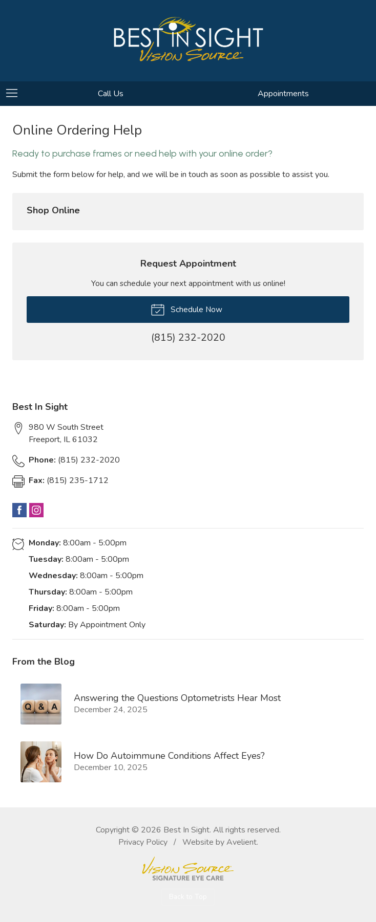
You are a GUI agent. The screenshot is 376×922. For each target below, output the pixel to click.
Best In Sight (186, 830)
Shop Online (53, 210)
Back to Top (188, 897)
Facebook (19, 510)
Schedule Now (186, 309)
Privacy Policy (143, 842)
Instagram (36, 510)
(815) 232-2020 (74, 460)
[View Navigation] (15, 93)
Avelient (241, 842)
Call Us (110, 93)
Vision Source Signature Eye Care (188, 869)
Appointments (283, 93)
